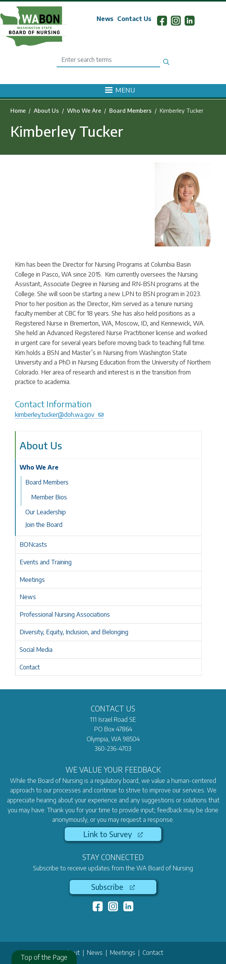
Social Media (36, 649)
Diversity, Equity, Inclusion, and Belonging (74, 632)
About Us (46, 110)
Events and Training (46, 562)
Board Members (130, 110)
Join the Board (43, 524)
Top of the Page (44, 957)
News (105, 19)
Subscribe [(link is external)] (112, 886)
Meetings (32, 579)
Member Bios (49, 497)
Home (18, 110)
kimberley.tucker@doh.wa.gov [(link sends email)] (59, 414)
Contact (30, 667)
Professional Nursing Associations (65, 614)
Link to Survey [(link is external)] (113, 834)
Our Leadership (45, 512)
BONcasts (33, 544)
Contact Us (134, 19)
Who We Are (84, 110)
